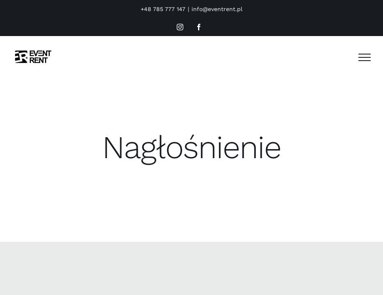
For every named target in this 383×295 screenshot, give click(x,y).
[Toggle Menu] (364, 57)
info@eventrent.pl (217, 9)
